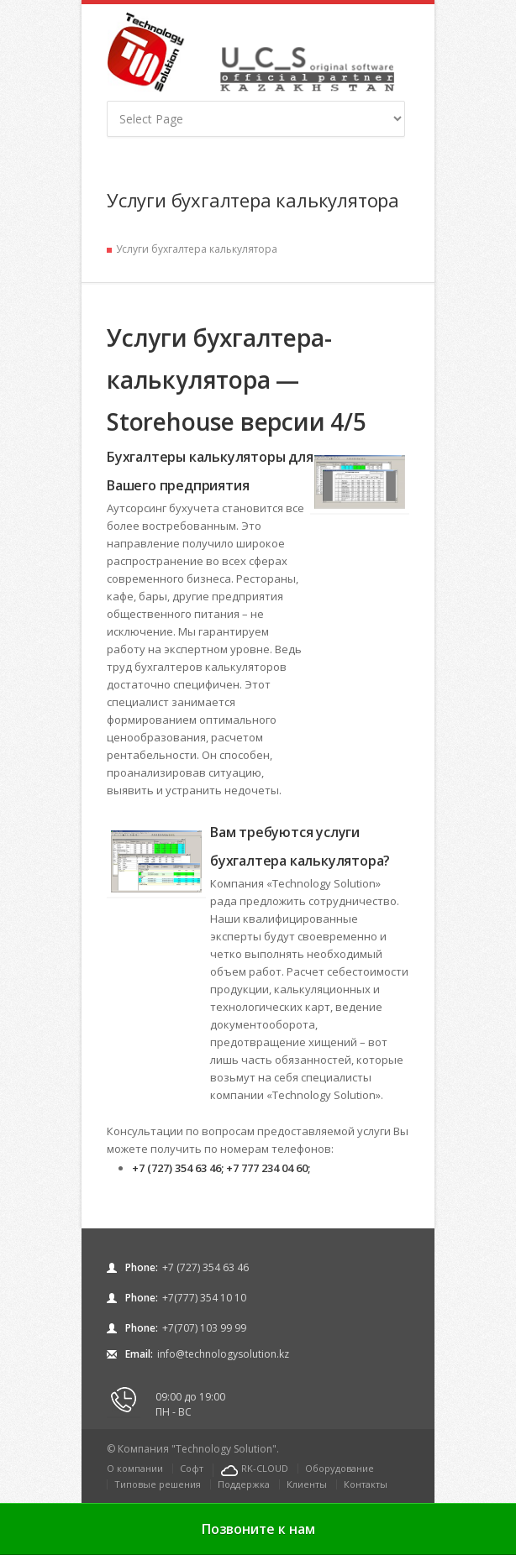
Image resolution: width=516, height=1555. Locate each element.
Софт (191, 1468)
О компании (135, 1468)
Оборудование (339, 1468)
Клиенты (307, 1484)
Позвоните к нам (258, 1529)
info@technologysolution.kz (223, 1354)
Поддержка (244, 1484)
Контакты (365, 1484)
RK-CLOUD (264, 1468)
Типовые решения (157, 1484)
